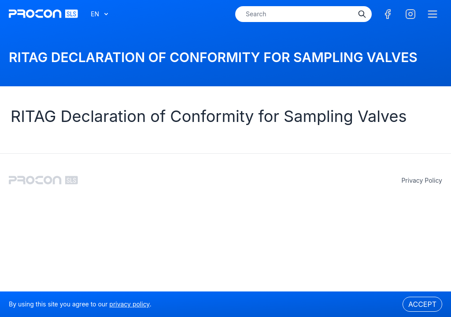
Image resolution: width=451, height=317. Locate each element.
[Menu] (432, 14)
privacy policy (421, 180)
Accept (422, 304)
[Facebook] (387, 14)
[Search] (362, 14)
